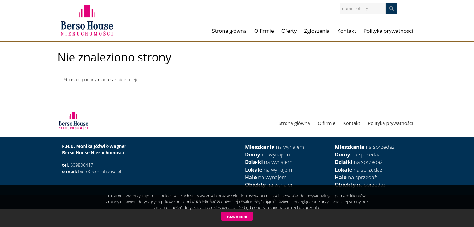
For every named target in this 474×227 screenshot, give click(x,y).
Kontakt (346, 30)
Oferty (289, 30)
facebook (410, 8)
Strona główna (229, 30)
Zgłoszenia (317, 30)
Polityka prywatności (388, 30)
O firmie (264, 30)
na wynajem (274, 146)
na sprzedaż (365, 146)
